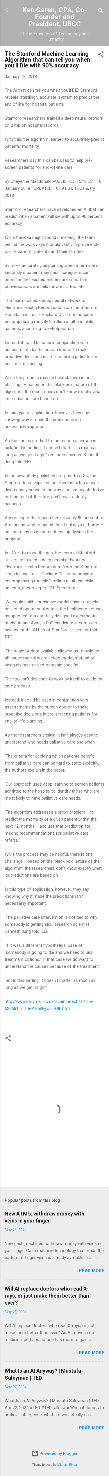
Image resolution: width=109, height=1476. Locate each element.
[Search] (100, 12)
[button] (100, 55)
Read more (91, 1270)
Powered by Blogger (54, 1453)
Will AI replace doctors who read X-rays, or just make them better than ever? (47, 1296)
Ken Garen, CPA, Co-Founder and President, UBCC (54, 17)
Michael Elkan (67, 1465)
